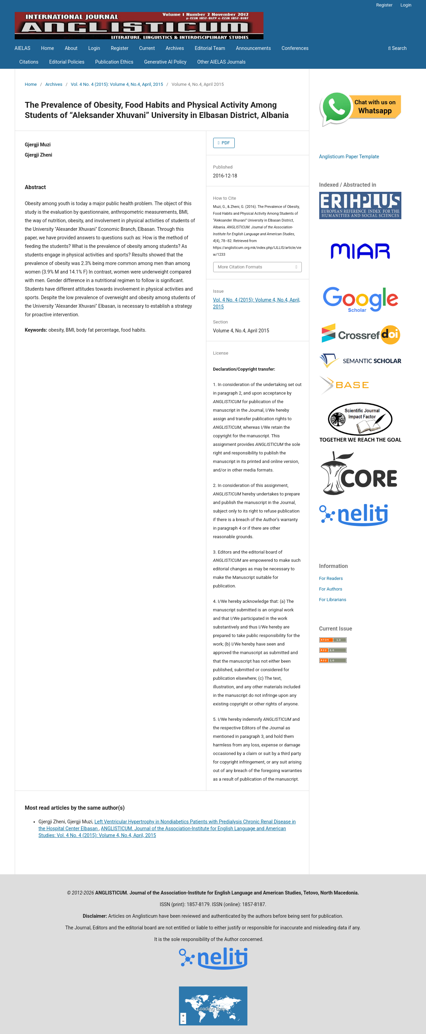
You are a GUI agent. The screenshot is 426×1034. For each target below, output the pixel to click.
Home (47, 48)
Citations (29, 62)
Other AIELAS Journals (221, 62)
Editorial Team (210, 48)
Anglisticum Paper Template (349, 156)
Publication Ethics (114, 62)
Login (94, 48)
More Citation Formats (240, 266)
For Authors (331, 589)
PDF (225, 142)
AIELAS (22, 48)
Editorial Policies (67, 62)
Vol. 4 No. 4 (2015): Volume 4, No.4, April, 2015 (117, 84)
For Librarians (332, 599)
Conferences (295, 48)
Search (397, 48)
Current (147, 48)
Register (119, 48)
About (71, 48)
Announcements (253, 48)
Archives (175, 48)
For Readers (331, 578)
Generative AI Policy (165, 62)
